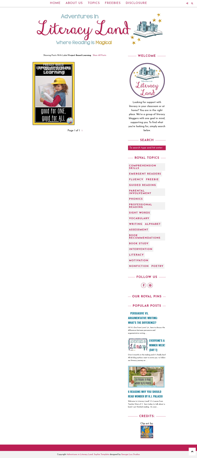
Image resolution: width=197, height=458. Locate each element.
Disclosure (136, 3)
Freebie (152, 179)
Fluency (136, 179)
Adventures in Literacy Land (80, 454)
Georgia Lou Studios (130, 454)
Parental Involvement (140, 192)
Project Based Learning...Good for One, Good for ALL (53, 67)
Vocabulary (139, 218)
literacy (136, 255)
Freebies (113, 3)
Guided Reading (142, 185)
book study (139, 243)
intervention (140, 249)
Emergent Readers (145, 174)
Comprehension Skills (142, 167)
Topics (94, 3)
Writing (135, 224)
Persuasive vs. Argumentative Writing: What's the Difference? (143, 318)
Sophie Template (101, 454)
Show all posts (99, 55)
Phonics (136, 199)
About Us (74, 3)
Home (55, 3)
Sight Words (139, 213)
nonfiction (139, 266)
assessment (138, 230)
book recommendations (144, 236)
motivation (138, 260)
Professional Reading (140, 205)
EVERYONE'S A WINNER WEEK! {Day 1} (157, 345)
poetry (157, 266)
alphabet (153, 224)
